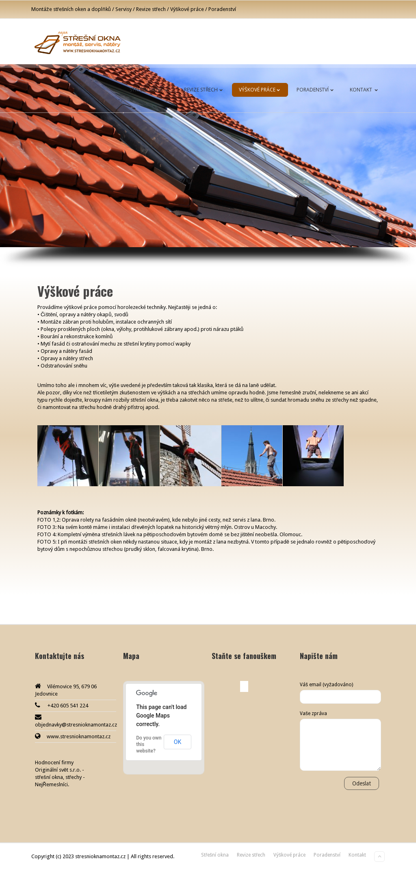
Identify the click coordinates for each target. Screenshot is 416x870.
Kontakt (365, 89)
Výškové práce (261, 89)
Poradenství (317, 89)
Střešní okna (150, 89)
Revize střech (205, 89)
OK (177, 742)
